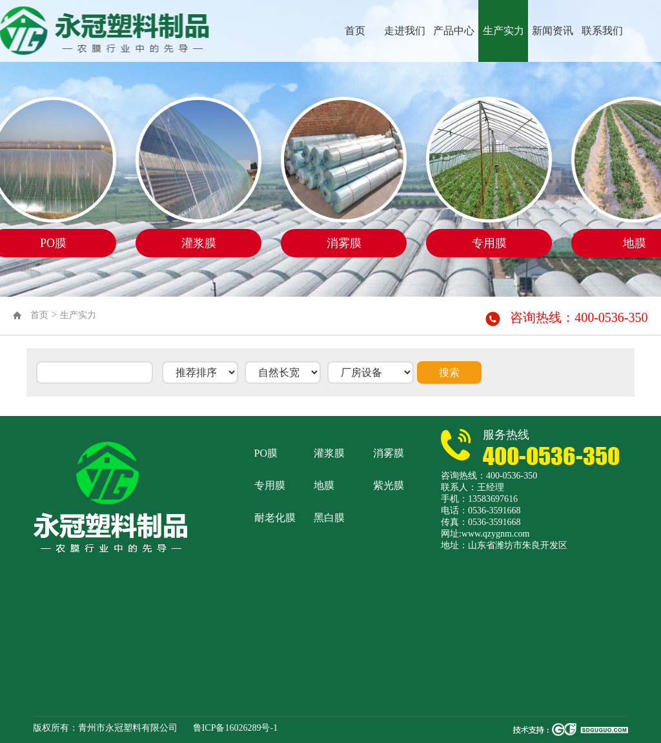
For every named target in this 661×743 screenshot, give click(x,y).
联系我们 (602, 30)
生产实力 (503, 30)
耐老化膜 (275, 517)
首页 (355, 30)
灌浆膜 (329, 453)
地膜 (324, 485)
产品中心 (453, 30)
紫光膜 (388, 485)
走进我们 (404, 30)
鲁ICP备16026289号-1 (235, 728)
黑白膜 (329, 517)
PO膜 (266, 453)
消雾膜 (388, 453)
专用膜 (269, 485)
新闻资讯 (552, 30)
